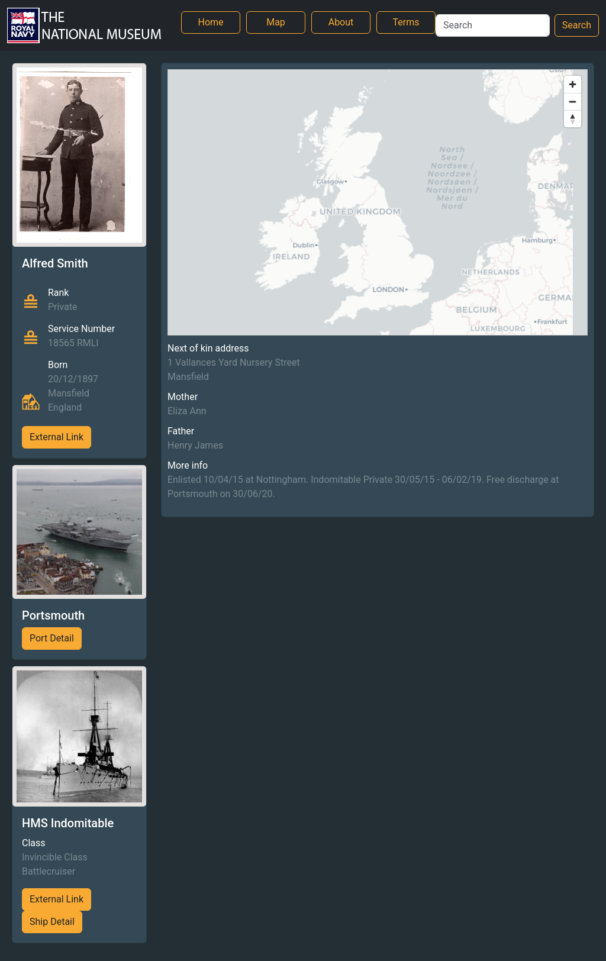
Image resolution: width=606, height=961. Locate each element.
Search (576, 25)
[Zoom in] (572, 84)
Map (275, 22)
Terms (406, 22)
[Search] (493, 25)
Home (210, 22)
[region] (377, 202)
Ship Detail (52, 921)
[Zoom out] (572, 101)
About (341, 22)
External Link (56, 437)
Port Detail (52, 638)
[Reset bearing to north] (572, 118)
